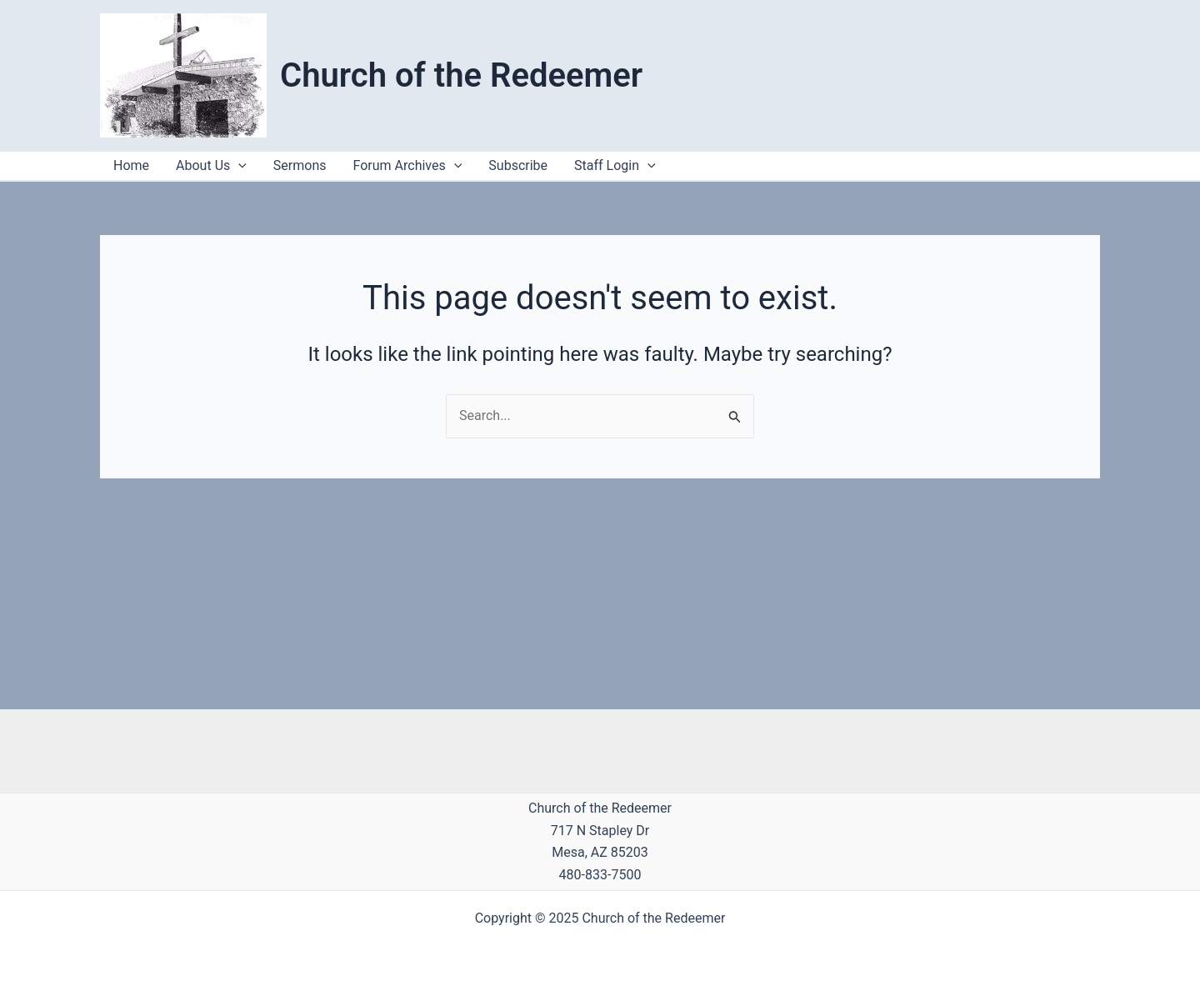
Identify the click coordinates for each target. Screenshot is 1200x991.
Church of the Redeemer (461, 75)
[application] (647, 166)
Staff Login (615, 166)
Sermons (300, 165)
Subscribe (518, 165)
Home (131, 165)
